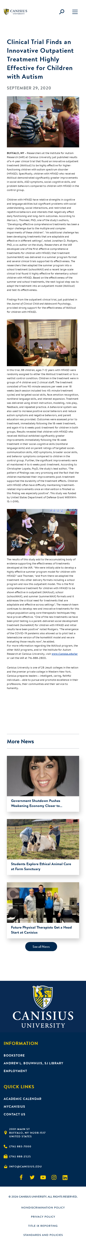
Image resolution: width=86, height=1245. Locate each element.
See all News (41, 947)
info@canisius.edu (25, 1166)
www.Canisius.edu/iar (65, 654)
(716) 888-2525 (20, 1156)
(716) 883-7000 (20, 1146)
